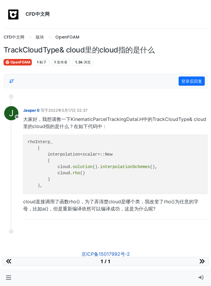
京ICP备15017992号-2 (105, 254)
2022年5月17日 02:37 (67, 110)
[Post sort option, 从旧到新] (11, 81)
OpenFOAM (17, 62)
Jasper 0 (31, 110)
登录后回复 (191, 81)
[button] (8, 278)
